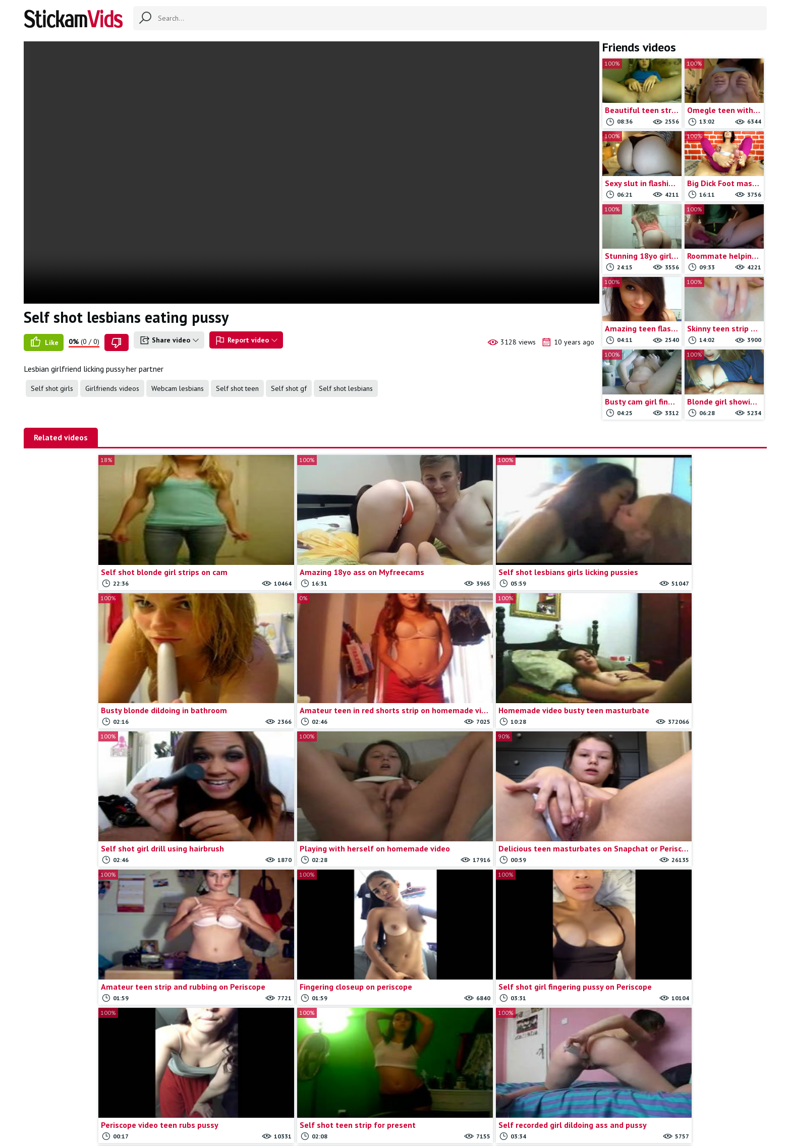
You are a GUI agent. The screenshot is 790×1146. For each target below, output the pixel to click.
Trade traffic (461, 1096)
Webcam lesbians (177, 388)
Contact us (366, 1096)
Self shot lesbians (346, 388)
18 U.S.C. (504, 1096)
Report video (246, 340)
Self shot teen (237, 388)
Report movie (411, 1096)
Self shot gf (289, 388)
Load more (395, 1028)
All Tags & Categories (307, 1096)
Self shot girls (52, 388)
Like (44, 342)
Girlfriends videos (112, 388)
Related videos (61, 437)
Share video (169, 340)
